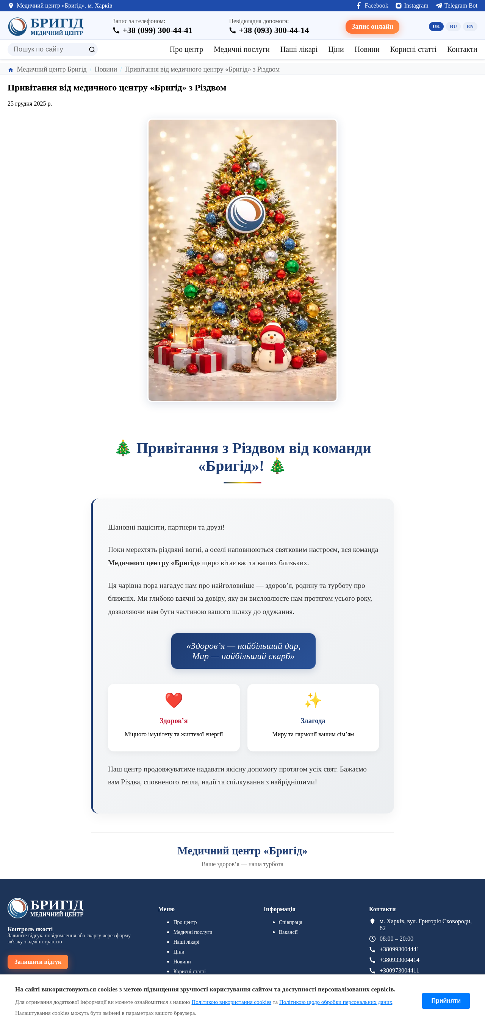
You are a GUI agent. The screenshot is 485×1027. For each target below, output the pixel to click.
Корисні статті (413, 49)
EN (470, 26)
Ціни (336, 49)
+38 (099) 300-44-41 (157, 30)
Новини (367, 49)
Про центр (186, 49)
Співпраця (290, 922)
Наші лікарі (299, 49)
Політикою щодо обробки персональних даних (335, 1002)
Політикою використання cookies (232, 1002)
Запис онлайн (373, 26)
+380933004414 (399, 960)
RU (453, 26)
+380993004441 (399, 949)
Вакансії (288, 932)
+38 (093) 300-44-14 (274, 30)
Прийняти (446, 1000)
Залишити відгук (37, 961)
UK (436, 26)
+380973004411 (399, 970)
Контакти (462, 49)
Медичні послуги (241, 49)
